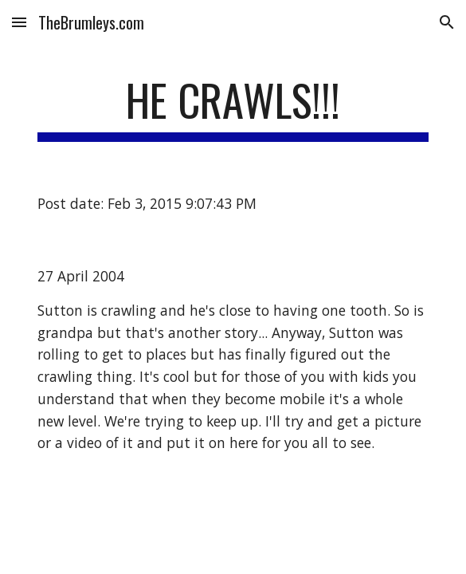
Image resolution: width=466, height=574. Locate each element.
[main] (233, 107)
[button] (19, 22)
